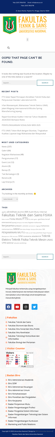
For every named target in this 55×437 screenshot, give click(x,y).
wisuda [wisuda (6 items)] (16, 243)
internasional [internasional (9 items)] (6, 222)
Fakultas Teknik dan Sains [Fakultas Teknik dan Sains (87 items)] (22, 215)
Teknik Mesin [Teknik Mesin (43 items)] (37, 239)
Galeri (4, 150)
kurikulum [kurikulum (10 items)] (18, 226)
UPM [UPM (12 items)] (4, 243)
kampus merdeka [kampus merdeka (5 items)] (22, 222)
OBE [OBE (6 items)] (43, 229)
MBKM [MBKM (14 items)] (16, 229)
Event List (6, 162)
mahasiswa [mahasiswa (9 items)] (45, 226)
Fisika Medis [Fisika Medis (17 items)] (15, 218)
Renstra (5, 178)
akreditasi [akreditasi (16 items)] (12, 211)
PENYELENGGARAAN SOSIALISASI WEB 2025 (21, 125)
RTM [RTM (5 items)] (11, 236)
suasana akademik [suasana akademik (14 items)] (32, 236)
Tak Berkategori (9, 174)
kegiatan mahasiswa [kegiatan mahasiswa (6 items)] (35, 222)
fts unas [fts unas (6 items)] (31, 219)
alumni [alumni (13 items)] (20, 211)
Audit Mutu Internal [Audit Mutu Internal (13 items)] (38, 211)
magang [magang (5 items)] (37, 226)
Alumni (5, 166)
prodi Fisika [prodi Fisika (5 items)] (32, 233)
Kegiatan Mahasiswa (11, 154)
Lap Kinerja (7, 182)
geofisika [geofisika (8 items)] (41, 219)
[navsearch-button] (8, 48)
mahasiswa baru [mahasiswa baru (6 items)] (7, 229)
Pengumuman (8, 158)
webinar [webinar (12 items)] (10, 243)
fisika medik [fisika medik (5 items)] (5, 219)
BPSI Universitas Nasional (43, 431)
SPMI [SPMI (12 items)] (20, 236)
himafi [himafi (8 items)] (47, 219)
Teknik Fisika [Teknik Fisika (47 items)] (20, 239)
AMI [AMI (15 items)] (26, 211)
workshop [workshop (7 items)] (22, 243)
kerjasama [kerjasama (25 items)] (8, 225)
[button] (27, 39)
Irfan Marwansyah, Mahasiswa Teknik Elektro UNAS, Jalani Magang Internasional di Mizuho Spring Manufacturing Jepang (25, 108)
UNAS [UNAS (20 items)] (50, 239)
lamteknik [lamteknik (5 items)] (32, 226)
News (4, 146)
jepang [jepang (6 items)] (14, 222)
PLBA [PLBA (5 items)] (26, 233)
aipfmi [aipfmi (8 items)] (4, 212)
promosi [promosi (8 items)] (39, 233)
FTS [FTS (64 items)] (25, 218)
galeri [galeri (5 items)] (36, 219)
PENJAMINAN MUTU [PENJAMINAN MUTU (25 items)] (13, 232)
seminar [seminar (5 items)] (15, 236)
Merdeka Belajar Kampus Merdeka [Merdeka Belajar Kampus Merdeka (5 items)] (31, 229)
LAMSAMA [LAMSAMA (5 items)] (25, 226)
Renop (4, 170)
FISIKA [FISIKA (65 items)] (47, 215)
